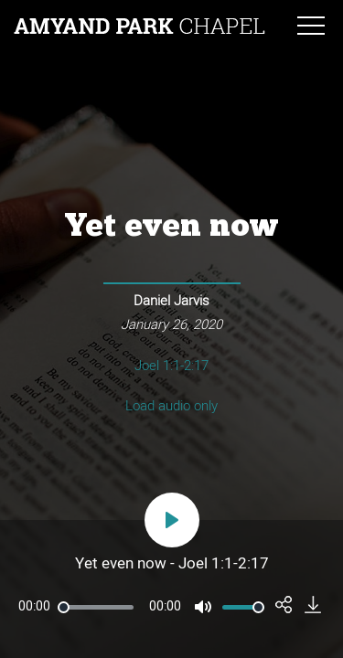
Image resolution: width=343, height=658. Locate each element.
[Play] (172, 520)
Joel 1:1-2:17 (171, 366)
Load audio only (171, 406)
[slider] (96, 607)
